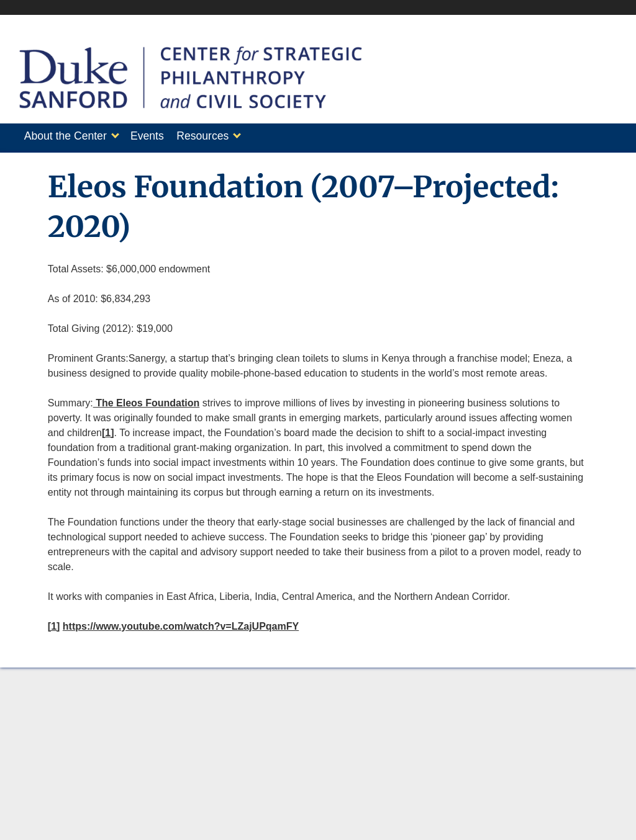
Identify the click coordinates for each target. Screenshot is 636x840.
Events (153, 136)
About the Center (65, 136)
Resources (215, 136)
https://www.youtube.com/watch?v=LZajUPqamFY (181, 622)
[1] (108, 429)
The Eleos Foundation (146, 399)
